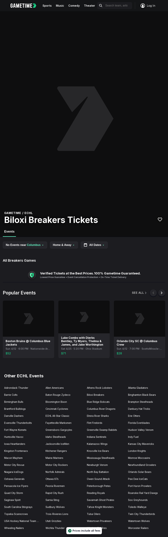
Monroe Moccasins (139, 457)
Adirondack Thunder (16, 387)
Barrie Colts (11, 394)
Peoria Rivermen (55, 485)
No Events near (25, 245)
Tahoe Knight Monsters (100, 506)
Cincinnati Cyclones (57, 408)
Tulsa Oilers (93, 513)
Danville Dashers (13, 415)
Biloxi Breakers (95, 394)
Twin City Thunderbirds (141, 513)
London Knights (137, 450)
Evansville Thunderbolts (18, 422)
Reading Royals (96, 492)
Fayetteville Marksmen (58, 422)
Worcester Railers (138, 527)
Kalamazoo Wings (97, 443)
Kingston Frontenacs (16, 450)
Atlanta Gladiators (138, 387)
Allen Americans (55, 387)
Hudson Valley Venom (140, 429)
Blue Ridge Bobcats (98, 401)
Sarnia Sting (52, 499)
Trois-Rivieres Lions (57, 513)
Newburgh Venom (97, 464)
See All (139, 292)
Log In (147, 5)
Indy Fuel (133, 436)
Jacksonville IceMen (57, 443)
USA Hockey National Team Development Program (23, 520)
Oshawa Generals (14, 478)
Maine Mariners (54, 457)
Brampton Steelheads (140, 401)
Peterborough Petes (99, 485)
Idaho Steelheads (56, 436)
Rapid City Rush (55, 492)
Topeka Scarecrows (16, 513)
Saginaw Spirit (12, 499)
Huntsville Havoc (13, 436)
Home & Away (64, 244)
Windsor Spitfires (97, 527)
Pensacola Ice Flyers (16, 485)
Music (60, 5)
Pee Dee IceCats (138, 478)
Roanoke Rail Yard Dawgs (143, 492)
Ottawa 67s (52, 478)
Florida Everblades (139, 422)
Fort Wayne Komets (15, 429)
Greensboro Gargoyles (59, 429)
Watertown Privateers (99, 520)
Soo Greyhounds (138, 499)
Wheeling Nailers (14, 527)
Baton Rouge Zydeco (58, 394)
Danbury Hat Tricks (139, 408)
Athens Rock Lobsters (99, 387)
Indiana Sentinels (96, 436)
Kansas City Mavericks (141, 443)
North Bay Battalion (98, 471)
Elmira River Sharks (98, 415)
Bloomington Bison (56, 401)
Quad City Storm (13, 492)
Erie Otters (134, 415)
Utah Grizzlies (53, 520)
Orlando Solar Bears (139, 471)
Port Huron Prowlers (139, 485)
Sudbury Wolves (55, 506)
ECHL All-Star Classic (57, 415)
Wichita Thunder (55, 527)
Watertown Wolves (139, 520)
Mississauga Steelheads (101, 457)
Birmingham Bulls (13, 401)
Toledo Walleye (137, 506)
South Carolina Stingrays (18, 506)
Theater (89, 5)
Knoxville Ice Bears (98, 450)
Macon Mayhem (13, 457)
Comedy (74, 5)
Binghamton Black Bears (142, 394)
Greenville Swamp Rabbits (102, 429)
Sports (47, 5)
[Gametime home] (25, 6)
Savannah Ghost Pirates (100, 499)
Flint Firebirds (94, 422)
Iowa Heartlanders (14, 443)
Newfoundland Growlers (142, 464)
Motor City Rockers (57, 464)
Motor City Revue (14, 464)
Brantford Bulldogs (15, 408)
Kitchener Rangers (56, 450)
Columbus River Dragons (101, 408)
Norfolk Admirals (55, 471)
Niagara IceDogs (13, 471)
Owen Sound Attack (98, 478)
